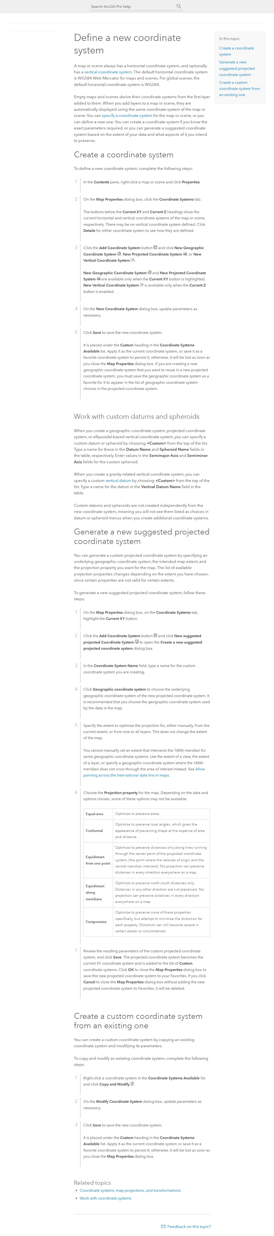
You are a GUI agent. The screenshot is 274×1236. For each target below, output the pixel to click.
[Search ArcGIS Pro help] (132, 6)
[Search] (179, 6)
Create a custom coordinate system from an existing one (239, 88)
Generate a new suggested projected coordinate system (237, 68)
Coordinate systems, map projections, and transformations (130, 1190)
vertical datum (118, 480)
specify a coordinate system (127, 115)
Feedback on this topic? (189, 1226)
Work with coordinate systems (105, 1198)
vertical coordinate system (108, 72)
